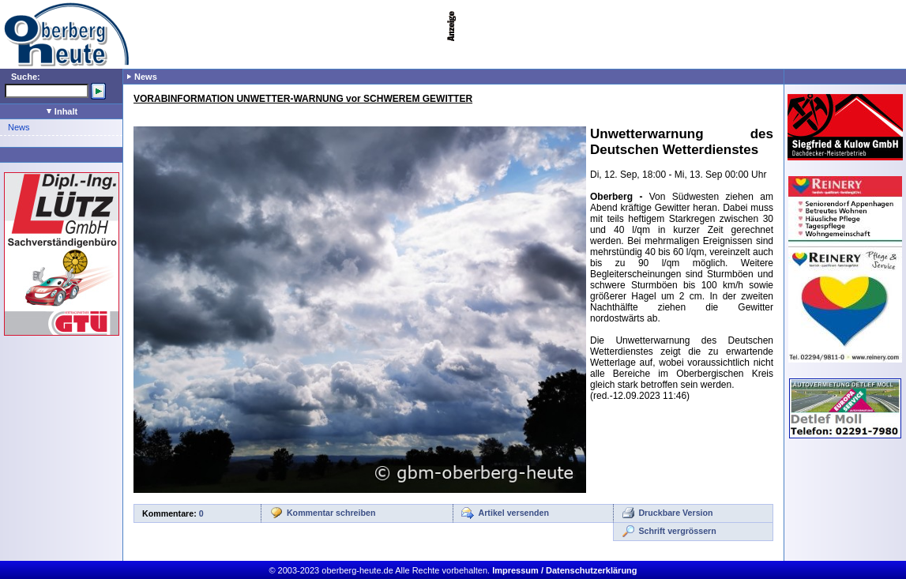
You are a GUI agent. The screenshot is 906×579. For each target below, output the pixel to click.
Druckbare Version (675, 512)
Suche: (25, 76)
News (19, 127)
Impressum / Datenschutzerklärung (564, 570)
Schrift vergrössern (677, 531)
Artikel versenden (514, 512)
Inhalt (62, 111)
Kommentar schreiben (331, 512)
